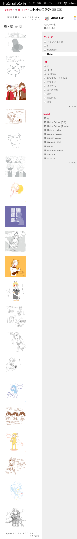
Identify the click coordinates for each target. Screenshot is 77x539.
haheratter (50, 49)
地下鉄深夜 (51, 90)
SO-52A (49, 28)
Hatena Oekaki (53, 134)
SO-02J (49, 158)
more (72, 106)
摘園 (47, 102)
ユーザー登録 (35, 3)
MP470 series (52, 138)
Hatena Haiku (52, 130)
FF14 (48, 70)
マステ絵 (50, 82)
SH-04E (49, 154)
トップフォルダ (53, 41)
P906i (48, 146)
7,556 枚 (50, 24)
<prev (9, 17)
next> (36, 19)
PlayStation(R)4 (53, 150)
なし (48, 118)
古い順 (18, 26)
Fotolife (7, 9)
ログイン (48, 3)
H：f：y (21, 9)
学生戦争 (50, 98)
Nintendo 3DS (52, 142)
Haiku (48, 54)
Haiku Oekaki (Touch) (56, 126)
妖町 (47, 94)
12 (31, 19)
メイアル (50, 86)
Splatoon (50, 74)
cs (46, 66)
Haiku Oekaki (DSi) (55, 122)
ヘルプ (58, 3)
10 (36, 17)
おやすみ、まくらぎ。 (56, 78)
